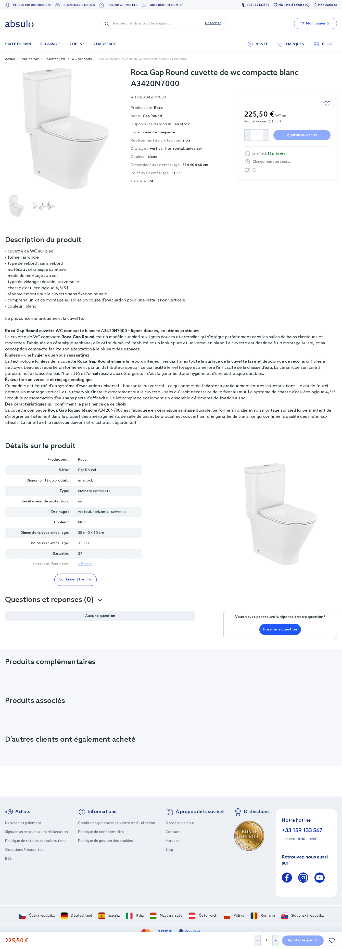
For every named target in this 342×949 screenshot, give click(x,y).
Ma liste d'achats (291, 5)
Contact (173, 832)
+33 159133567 (258, 5)
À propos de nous (180, 823)
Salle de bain (30, 59)
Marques (173, 841)
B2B (8, 859)
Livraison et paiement (23, 823)
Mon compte (327, 5)
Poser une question (280, 629)
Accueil (10, 59)
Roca (82, 460)
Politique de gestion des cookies (105, 841)
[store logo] (19, 23)
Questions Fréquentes (24, 850)
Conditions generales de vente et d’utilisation (116, 823)
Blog (169, 850)
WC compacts (81, 59)
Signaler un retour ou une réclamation (36, 832)
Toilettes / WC (55, 59)
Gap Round (152, 116)
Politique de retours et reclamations (35, 841)
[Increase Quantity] (276, 940)
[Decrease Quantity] (257, 940)
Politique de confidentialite (101, 832)
